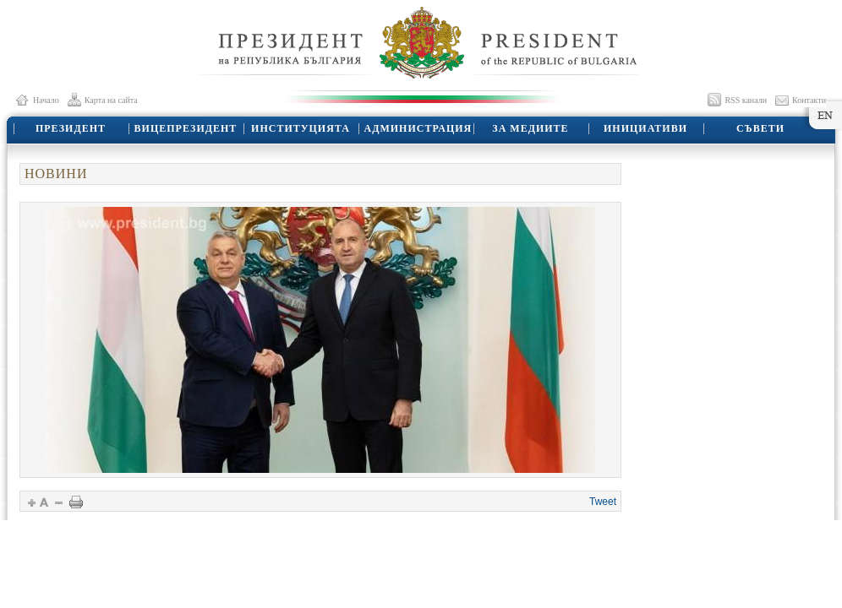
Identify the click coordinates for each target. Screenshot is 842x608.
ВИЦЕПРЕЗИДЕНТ (186, 128)
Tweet (602, 502)
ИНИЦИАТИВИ (645, 128)
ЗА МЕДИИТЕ (530, 128)
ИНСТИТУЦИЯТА (300, 128)
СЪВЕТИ (760, 128)
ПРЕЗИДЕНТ (71, 128)
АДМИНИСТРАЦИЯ (418, 128)
